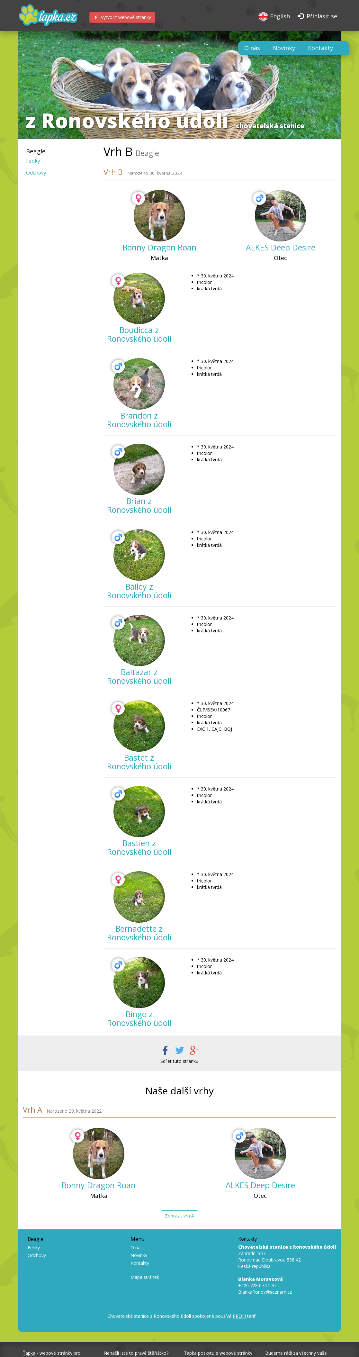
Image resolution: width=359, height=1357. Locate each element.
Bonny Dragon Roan (159, 247)
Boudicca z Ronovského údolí (139, 334)
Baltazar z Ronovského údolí (139, 676)
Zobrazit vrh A (179, 1216)
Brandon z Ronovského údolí (139, 420)
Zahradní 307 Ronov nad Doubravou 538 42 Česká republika (287, 1256)
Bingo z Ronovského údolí (139, 1018)
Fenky (33, 161)
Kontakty (320, 48)
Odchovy (36, 172)
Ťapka (29, 1353)
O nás (252, 48)
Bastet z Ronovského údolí (139, 762)
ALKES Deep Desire (280, 247)
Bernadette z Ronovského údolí (139, 933)
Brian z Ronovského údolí (139, 505)
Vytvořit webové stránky (122, 17)
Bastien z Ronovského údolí (139, 847)
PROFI (239, 1316)
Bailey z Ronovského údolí (139, 591)
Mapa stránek (144, 1277)
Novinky (284, 48)
